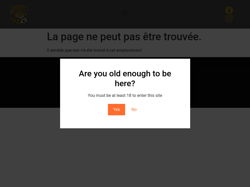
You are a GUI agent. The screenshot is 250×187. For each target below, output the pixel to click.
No (134, 109)
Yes (116, 109)
